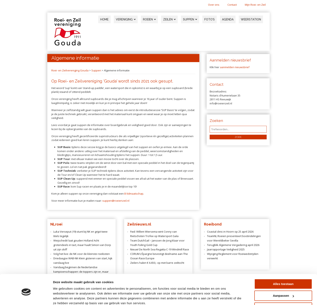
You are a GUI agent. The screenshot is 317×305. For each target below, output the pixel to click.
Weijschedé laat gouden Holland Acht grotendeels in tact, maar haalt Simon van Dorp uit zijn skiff (82, 245)
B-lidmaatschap (133, 193)
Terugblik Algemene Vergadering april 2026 (233, 245)
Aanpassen (283, 278)
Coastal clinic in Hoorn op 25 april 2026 (230, 231)
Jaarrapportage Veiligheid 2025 (226, 249)
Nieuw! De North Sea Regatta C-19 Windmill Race (159, 249)
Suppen (96, 70)
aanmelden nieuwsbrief (234, 67)
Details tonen (62, 297)
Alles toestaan (283, 266)
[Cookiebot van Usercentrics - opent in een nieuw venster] (26, 297)
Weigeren (283, 290)
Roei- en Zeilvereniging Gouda (70, 70)
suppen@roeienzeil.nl (115, 200)
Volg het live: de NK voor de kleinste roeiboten (81, 254)
